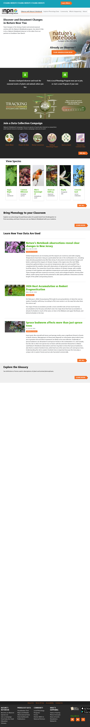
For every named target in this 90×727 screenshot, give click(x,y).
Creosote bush (77, 191)
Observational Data (23, 715)
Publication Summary (32, 251)
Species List (4, 715)
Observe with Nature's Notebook (31, 11)
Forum (36, 715)
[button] (75, 708)
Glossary (3, 723)
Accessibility (50, 703)
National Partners (39, 719)
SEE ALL (82, 153)
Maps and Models (23, 713)
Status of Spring (55, 713)
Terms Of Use (40, 703)
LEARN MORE (80, 225)
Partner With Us (39, 717)
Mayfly (63, 190)
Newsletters (54, 719)
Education (4, 721)
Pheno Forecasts (55, 715)
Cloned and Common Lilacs (80, 146)
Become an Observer (7, 713)
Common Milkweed (24, 191)
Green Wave (10, 145)
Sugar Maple (9, 191)
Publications (21, 719)
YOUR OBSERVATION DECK (62, 52)
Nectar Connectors (38, 145)
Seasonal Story (30, 295)
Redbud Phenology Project (52, 146)
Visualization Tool (23, 710)
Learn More (66, 3)
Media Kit (53, 721)
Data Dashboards (22, 717)
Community (64, 11)
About (85, 11)
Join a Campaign (6, 717)
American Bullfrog (51, 191)
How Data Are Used (7, 719)
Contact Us (59, 703)
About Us (31, 703)
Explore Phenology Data (51, 11)
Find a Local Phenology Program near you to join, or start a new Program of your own (65, 82)
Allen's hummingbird (38, 192)
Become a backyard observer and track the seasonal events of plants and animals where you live (25, 84)
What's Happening (75, 11)
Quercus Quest (66, 145)
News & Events (54, 717)
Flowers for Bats (24, 145)
